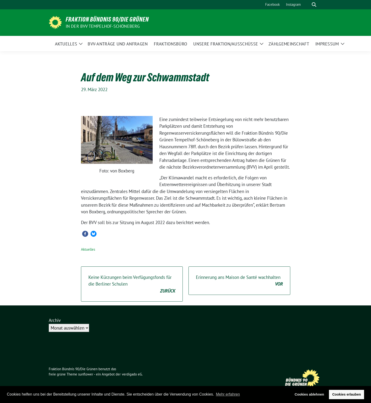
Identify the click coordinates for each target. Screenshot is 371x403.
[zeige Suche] (314, 4)
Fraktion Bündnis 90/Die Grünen (107, 19)
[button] (85, 234)
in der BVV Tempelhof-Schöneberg (103, 26)
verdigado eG (132, 374)
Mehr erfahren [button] (228, 394)
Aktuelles (88, 249)
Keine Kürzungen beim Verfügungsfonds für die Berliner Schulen (131, 284)
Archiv (55, 320)
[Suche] (307, 4)
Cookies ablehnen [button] (309, 394)
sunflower (85, 374)
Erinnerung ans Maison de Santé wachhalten (239, 280)
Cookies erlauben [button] (346, 394)
